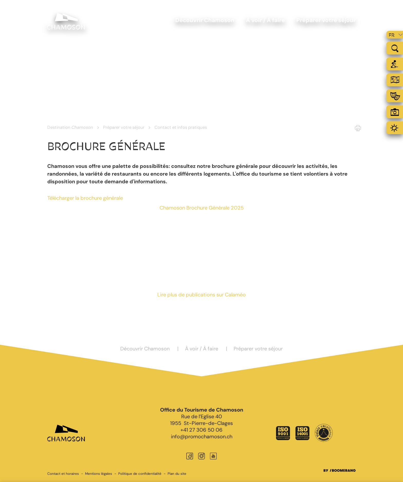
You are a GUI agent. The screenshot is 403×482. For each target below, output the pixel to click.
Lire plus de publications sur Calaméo (201, 294)
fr (392, 35)
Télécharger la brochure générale (85, 198)
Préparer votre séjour (123, 127)
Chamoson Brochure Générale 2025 (202, 207)
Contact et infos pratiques (180, 127)
